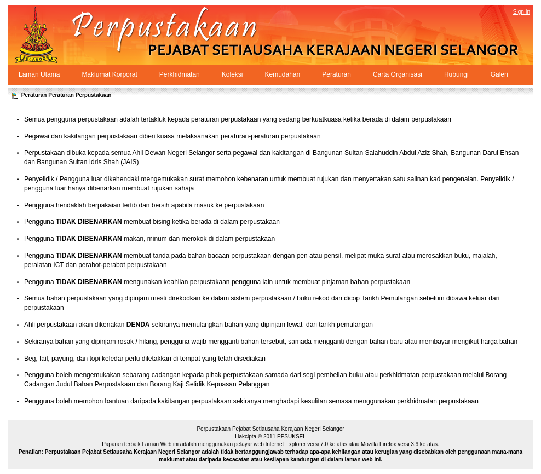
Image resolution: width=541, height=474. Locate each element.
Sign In (521, 12)
